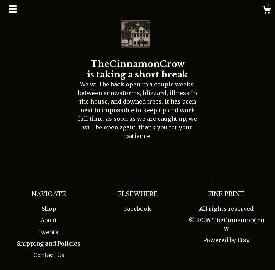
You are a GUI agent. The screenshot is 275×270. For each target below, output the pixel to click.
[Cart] (267, 10)
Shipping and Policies (49, 243)
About (48, 220)
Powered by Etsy (226, 239)
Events (48, 232)
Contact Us (48, 255)
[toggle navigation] (13, 9)
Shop (49, 208)
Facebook (137, 208)
